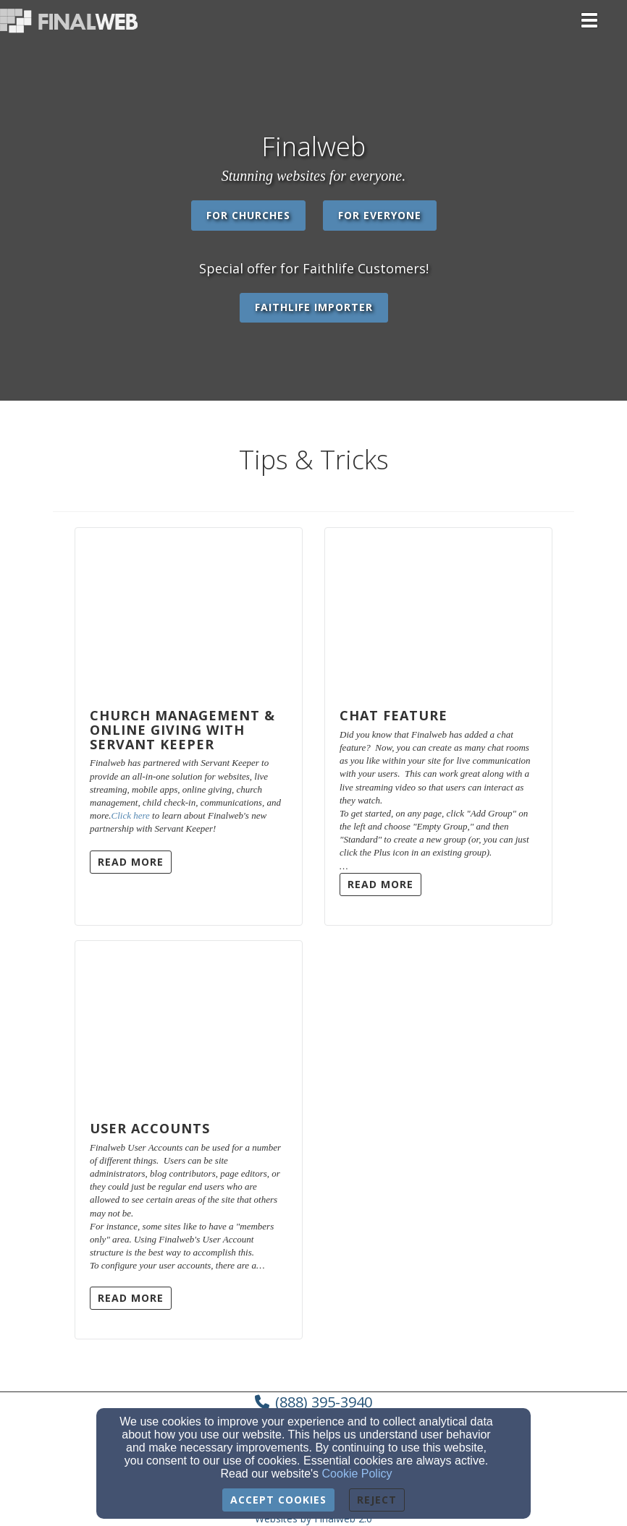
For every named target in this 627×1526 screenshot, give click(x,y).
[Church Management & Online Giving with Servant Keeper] (188, 611)
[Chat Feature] (438, 611)
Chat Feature (393, 715)
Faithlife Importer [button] (314, 307)
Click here (130, 815)
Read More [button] (131, 862)
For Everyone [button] (379, 215)
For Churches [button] (248, 215)
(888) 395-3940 (323, 1402)
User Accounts (150, 1128)
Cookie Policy (357, 1473)
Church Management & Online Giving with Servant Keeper (182, 730)
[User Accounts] (188, 1024)
